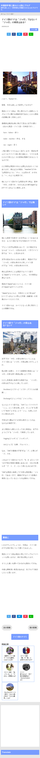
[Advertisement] (20, 53)
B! (19, 34)
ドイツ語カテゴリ (20, 637)
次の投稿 (6, 628)
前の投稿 (33, 628)
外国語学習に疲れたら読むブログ (15, 5)
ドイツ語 (34, 29)
